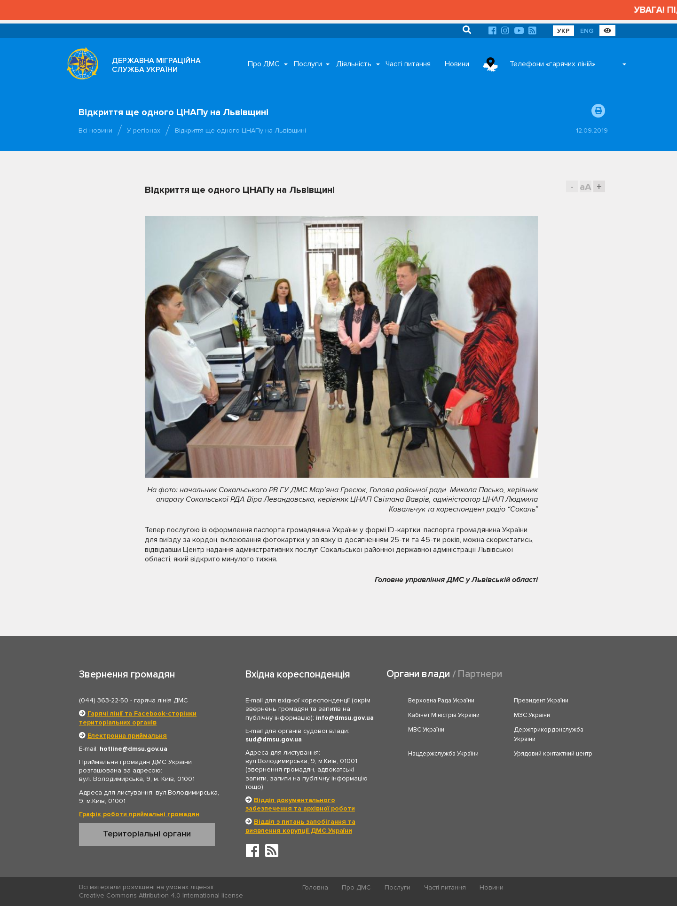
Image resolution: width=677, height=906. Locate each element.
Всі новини (95, 130)
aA (585, 186)
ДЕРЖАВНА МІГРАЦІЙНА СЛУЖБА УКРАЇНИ (156, 65)
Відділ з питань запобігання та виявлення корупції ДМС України (300, 826)
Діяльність (353, 64)
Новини (457, 64)
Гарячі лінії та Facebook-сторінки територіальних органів (138, 717)
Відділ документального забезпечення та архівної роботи (300, 804)
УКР (563, 31)
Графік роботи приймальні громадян (139, 814)
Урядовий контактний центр (553, 753)
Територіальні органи (147, 833)
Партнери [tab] (480, 674)
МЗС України (532, 715)
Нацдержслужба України (443, 753)
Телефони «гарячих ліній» (552, 64)
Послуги (308, 64)
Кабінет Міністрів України (444, 715)
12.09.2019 (592, 130)
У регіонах (143, 130)
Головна (315, 887)
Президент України (541, 700)
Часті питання (408, 64)
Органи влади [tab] (418, 674)
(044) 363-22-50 (103, 700)
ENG (586, 31)
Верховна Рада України (441, 700)
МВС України (426, 729)
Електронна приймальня (127, 736)
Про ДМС (264, 64)
